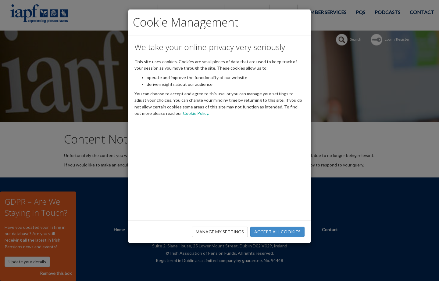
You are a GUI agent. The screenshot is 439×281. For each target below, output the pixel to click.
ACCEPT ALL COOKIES (277, 231)
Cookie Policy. (196, 113)
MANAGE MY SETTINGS (220, 231)
